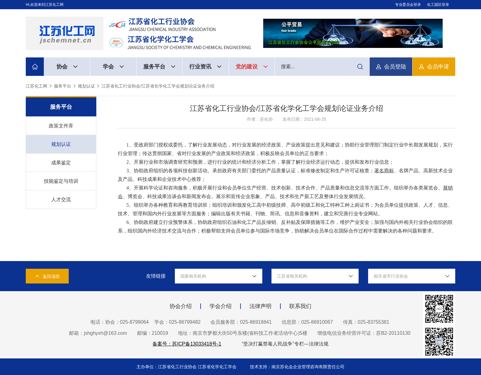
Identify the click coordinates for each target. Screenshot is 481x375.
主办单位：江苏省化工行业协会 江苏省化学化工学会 (187, 366)
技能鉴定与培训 (61, 181)
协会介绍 (181, 306)
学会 (113, 66)
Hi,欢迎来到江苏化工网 (44, 4)
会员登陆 (395, 67)
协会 (67, 66)
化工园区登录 (438, 4)
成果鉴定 (61, 162)
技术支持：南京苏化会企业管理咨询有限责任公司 (297, 366)
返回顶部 (47, 276)
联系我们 (300, 306)
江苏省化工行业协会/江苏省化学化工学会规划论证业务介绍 (158, 86)
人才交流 (61, 199)
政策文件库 (61, 125)
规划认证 (86, 86)
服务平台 (159, 66)
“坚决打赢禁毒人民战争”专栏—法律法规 (285, 343)
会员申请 (438, 67)
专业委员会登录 (408, 4)
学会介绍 (221, 306)
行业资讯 (205, 66)
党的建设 (252, 66)
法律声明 (260, 306)
